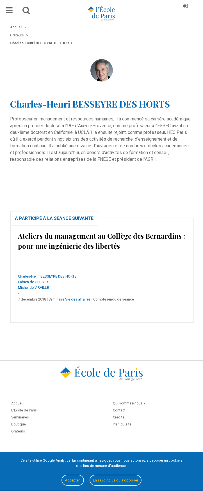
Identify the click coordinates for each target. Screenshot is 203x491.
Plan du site (122, 424)
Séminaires (20, 417)
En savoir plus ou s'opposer (115, 480)
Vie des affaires (78, 299)
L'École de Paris (24, 410)
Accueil (17, 403)
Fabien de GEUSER (33, 282)
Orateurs (18, 431)
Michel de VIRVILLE (33, 287)
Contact (119, 410)
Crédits (118, 417)
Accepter (73, 480)
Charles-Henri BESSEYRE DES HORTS (47, 276)
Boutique (18, 424)
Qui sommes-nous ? (129, 403)
